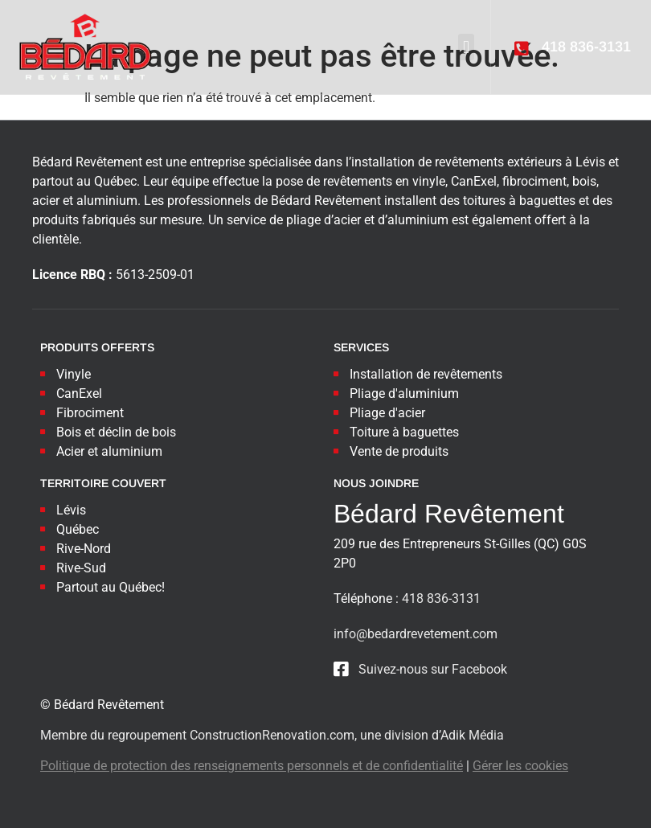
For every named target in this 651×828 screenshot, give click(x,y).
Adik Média (472, 735)
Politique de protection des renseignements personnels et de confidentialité (251, 765)
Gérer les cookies (520, 765)
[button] (465, 47)
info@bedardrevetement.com (415, 633)
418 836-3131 (441, 598)
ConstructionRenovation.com (272, 735)
